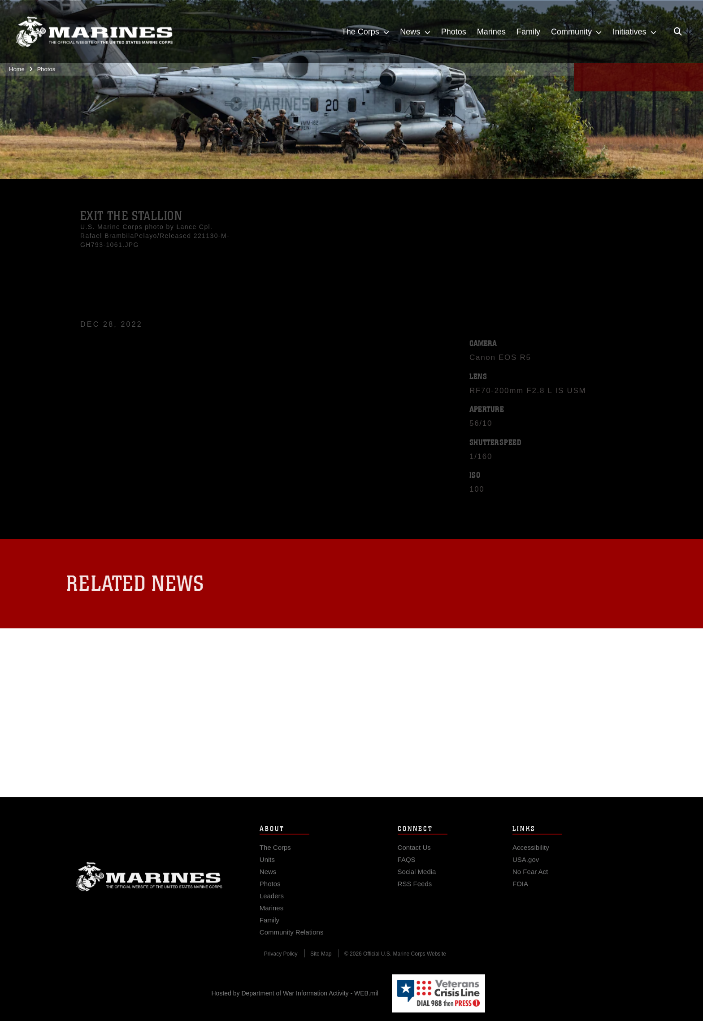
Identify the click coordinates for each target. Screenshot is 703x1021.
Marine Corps (149, 887)
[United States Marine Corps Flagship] (94, 27)
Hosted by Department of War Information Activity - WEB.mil (295, 993)
